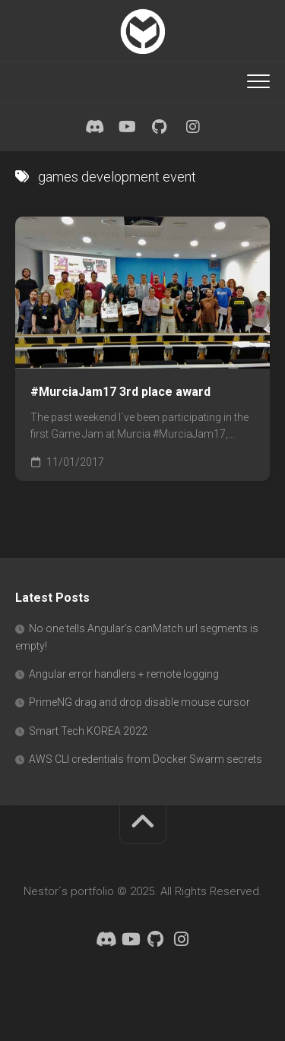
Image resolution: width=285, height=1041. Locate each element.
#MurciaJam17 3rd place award (120, 391)
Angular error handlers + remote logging (124, 674)
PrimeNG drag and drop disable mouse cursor (139, 702)
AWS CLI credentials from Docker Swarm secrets (145, 759)
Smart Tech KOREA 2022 (88, 731)
